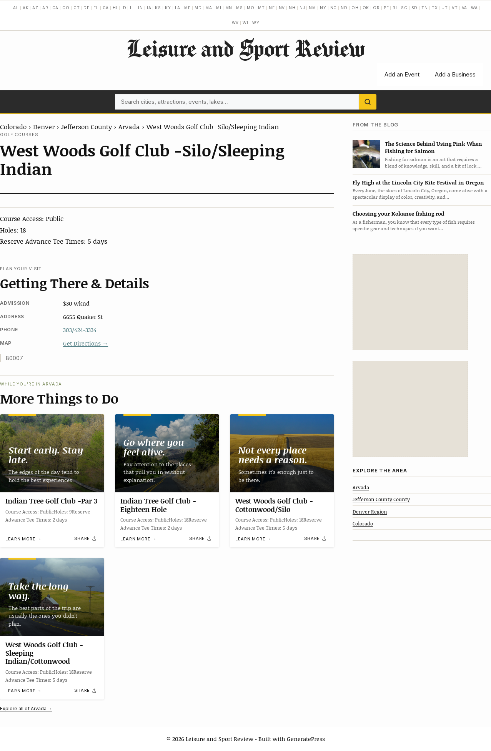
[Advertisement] (410, 302)
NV (282, 7)
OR (376, 7)
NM (312, 7)
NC (333, 7)
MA (208, 7)
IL (132, 7)
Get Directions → (85, 343)
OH (355, 7)
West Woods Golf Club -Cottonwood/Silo (274, 505)
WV (235, 22)
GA (106, 7)
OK (366, 7)
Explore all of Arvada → (26, 708)
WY (256, 22)
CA (55, 7)
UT (444, 7)
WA (474, 7)
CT (76, 7)
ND (344, 7)
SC (404, 7)
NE (272, 7)
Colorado (13, 126)
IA (149, 7)
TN (424, 7)
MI (218, 7)
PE (386, 7)
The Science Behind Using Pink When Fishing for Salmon (433, 147)
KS (158, 7)
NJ (302, 7)
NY (323, 7)
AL (16, 7)
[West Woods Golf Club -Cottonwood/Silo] (282, 453)
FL (96, 7)
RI (395, 7)
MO (251, 7)
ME (187, 7)
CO (66, 7)
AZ (35, 7)
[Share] (86, 538)
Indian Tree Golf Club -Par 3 (51, 501)
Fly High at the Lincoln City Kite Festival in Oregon (418, 182)
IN (140, 7)
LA (178, 7)
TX (435, 7)
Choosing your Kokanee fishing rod (398, 213)
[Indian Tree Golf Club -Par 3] (52, 453)
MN (229, 7)
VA (465, 7)
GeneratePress (306, 738)
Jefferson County (86, 126)
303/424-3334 (80, 330)
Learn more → (23, 538)
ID (124, 7)
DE (86, 7)
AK (26, 7)
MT (261, 7)
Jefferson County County (381, 499)
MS (239, 7)
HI (115, 7)
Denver (44, 126)
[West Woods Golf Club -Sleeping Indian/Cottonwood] (52, 597)
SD (414, 7)
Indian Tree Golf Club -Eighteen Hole (158, 505)
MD (198, 7)
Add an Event (401, 74)
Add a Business (455, 74)
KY (168, 7)
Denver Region (370, 511)
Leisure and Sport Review (245, 48)
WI (245, 22)
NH (292, 7)
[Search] (367, 102)
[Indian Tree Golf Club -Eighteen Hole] (167, 453)
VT (455, 7)
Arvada (129, 126)
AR (45, 7)
